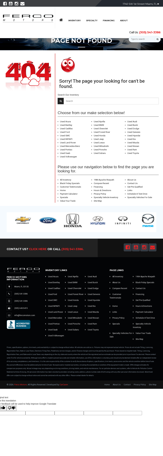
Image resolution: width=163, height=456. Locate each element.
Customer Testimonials (70, 187)
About (124, 20)
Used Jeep (99, 139)
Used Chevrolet (101, 128)
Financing (109, 20)
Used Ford (65, 132)
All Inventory (65, 180)
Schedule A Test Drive (137, 194)
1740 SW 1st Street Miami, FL (141, 3)
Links (129, 190)
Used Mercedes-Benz (70, 146)
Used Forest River (102, 132)
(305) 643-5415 (21, 308)
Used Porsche (100, 149)
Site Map (98, 201)
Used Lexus (99, 142)
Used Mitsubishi (101, 146)
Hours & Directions (102, 190)
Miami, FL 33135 (21, 287)
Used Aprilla (99, 121)
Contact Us (132, 183)
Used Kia (131, 139)
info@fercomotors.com (24, 315)
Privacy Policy (100, 194)
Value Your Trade (67, 201)
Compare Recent (101, 183)
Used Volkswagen (68, 156)
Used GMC (65, 135)
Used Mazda (133, 142)
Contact (127, 385)
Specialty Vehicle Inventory (106, 197)
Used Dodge (133, 128)
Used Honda (99, 135)
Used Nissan (133, 146)
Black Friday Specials (70, 183)
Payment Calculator (69, 194)
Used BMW (99, 125)
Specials (64, 197)
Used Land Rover (68, 142)
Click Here (38, 249)
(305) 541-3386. (72, 249)
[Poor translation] (12, 408)
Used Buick (132, 125)
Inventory (74, 20)
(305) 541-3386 (150, 32)
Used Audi (132, 121)
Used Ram (132, 149)
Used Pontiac (66, 149)
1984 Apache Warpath (104, 180)
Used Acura (65, 121)
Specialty (91, 20)
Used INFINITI (66, 139)
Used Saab (65, 153)
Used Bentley (66, 125)
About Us (131, 180)
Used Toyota (133, 153)
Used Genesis (133, 132)
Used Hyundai (133, 135)
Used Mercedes (53, 318)
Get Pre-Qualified (135, 187)
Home (63, 190)
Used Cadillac (66, 128)
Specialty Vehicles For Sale (139, 197)
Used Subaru (100, 153)
